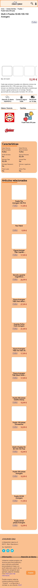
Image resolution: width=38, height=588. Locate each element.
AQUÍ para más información (8, 575)
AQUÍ (20, 585)
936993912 (8, 547)
